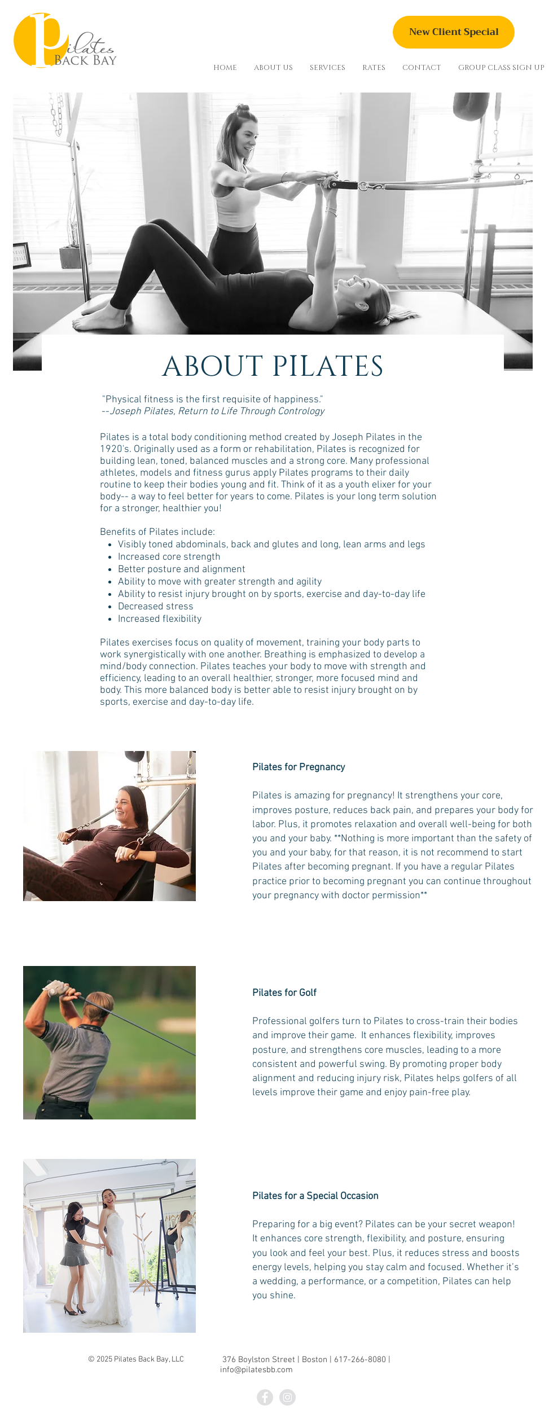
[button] (273, 68)
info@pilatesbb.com (256, 1370)
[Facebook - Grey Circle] (265, 1397)
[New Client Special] (454, 32)
